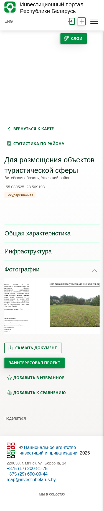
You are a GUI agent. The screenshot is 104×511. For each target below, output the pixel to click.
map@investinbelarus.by (31, 479)
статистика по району (38, 143)
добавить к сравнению (36, 392)
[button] (11, 306)
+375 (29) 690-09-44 (27, 474)
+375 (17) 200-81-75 (27, 468)
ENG (8, 21)
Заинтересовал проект (34, 362)
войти (71, 21)
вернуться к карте (33, 128)
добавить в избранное (35, 377)
